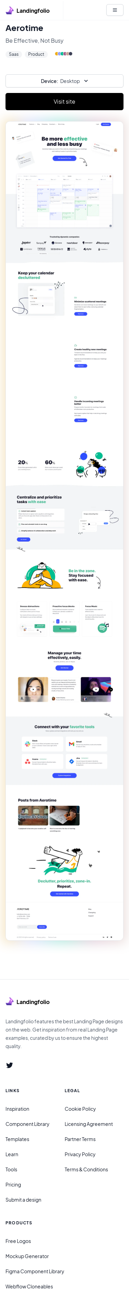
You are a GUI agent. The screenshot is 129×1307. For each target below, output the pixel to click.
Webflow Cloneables (29, 1286)
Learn (12, 1154)
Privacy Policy (80, 1154)
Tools (11, 1169)
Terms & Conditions (86, 1169)
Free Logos (18, 1241)
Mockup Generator (27, 1256)
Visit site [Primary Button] (64, 101)
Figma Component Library (35, 1271)
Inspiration (17, 1109)
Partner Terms (80, 1139)
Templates (17, 1139)
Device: (49, 81)
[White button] (114, 10)
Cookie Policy (80, 1109)
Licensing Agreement (89, 1124)
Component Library (28, 1124)
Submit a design (23, 1199)
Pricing (13, 1184)
